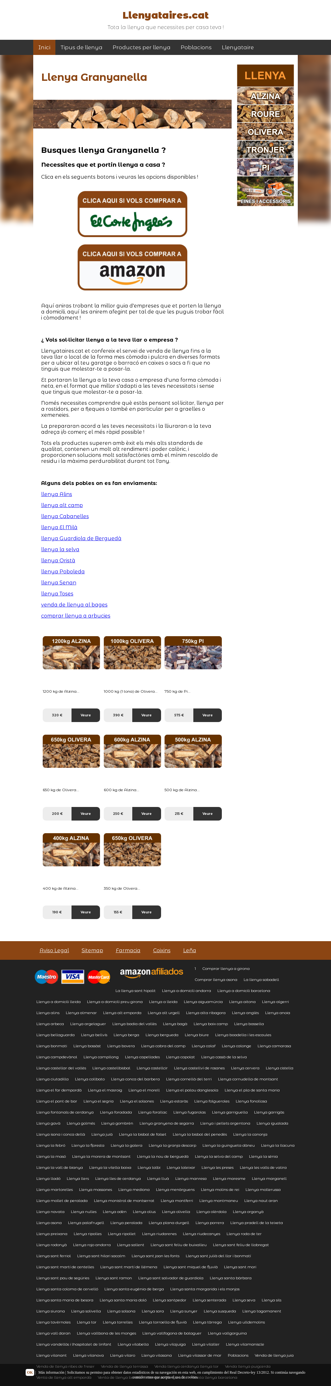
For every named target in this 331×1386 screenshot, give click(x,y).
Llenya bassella (249, 1023)
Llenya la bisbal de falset (142, 1134)
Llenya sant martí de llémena (128, 1266)
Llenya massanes (95, 1189)
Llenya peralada (126, 1222)
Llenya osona (49, 1222)
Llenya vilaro (122, 1355)
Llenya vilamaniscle (245, 1344)
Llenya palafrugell (86, 1222)
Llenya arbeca (50, 1023)
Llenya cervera (245, 1068)
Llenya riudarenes (159, 1233)
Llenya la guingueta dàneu (229, 1145)
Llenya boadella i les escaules (243, 1034)
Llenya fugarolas (189, 1112)
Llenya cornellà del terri (189, 1079)
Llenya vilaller (206, 1344)
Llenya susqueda (220, 1311)
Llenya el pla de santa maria (252, 1090)
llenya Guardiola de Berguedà (81, 538)
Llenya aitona (242, 1001)
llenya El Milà (59, 527)
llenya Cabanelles (65, 516)
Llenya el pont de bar (56, 1101)
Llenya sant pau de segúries (62, 1277)
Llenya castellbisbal (111, 1068)
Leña (189, 950)
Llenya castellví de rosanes (199, 1068)
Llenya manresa (191, 1178)
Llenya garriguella (230, 1112)
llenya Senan (58, 583)
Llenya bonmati (51, 1045)
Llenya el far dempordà (59, 1090)
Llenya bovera (121, 1045)
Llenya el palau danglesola (192, 1090)
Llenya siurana (50, 1311)
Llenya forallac (152, 1112)
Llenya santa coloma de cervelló (67, 1289)
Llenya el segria (99, 1101)
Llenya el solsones (137, 1101)
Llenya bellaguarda (55, 1034)
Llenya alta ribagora (206, 1012)
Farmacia (128, 950)
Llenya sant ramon (114, 1277)
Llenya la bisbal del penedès (200, 1134)
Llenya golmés (81, 1123)
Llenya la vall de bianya (59, 1167)
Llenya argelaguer (88, 1023)
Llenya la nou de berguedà (163, 1156)
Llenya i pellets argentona (225, 1123)
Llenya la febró (50, 1145)
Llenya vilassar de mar (200, 1355)
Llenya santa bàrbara (231, 1277)
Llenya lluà (158, 1178)
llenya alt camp (62, 505)
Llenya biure (197, 1034)
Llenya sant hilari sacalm (101, 1255)
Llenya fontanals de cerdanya (65, 1112)
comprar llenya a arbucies (75, 616)
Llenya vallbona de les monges (106, 1333)
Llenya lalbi (149, 1167)
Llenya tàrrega (207, 1322)
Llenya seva (244, 1300)
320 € (57, 715)
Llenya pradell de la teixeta (256, 1222)
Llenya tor (87, 1322)
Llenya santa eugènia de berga (134, 1289)
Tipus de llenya (81, 47)
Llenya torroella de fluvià (163, 1322)
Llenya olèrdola (212, 1211)
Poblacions (196, 47)
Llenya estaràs (174, 1101)
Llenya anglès (245, 1012)
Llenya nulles (84, 1211)
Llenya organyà (248, 1211)
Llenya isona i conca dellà (60, 1134)
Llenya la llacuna (278, 1145)
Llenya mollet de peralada (62, 1200)
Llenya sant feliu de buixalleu (179, 1244)
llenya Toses (57, 594)
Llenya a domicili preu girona (115, 1001)
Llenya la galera (126, 1145)
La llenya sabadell (261, 979)
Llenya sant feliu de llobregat (241, 1244)
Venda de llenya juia (274, 1355)
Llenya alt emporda (122, 1012)
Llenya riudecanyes (201, 1233)
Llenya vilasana (156, 1355)
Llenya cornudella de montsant (248, 1079)
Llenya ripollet (122, 1233)
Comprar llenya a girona (226, 968)
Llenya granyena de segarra (167, 1123)
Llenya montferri (177, 1200)
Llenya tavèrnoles (53, 1322)
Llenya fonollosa (251, 1101)
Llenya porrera (210, 1222)
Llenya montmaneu (218, 1200)
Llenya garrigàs (269, 1112)
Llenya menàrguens (175, 1189)
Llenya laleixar (181, 1167)
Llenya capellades (142, 1056)
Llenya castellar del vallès (61, 1068)
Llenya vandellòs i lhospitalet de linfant (73, 1344)
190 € (57, 912)
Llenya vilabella (133, 1344)
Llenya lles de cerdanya (118, 1178)
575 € (179, 715)
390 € (118, 715)
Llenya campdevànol (56, 1056)
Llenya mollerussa (263, 1189)
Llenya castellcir (152, 1068)
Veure (86, 715)
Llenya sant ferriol (53, 1255)
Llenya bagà (175, 1023)
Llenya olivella (176, 1211)
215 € (179, 814)
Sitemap (92, 950)
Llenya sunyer (183, 1311)
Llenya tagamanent (261, 1311)
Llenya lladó (48, 1178)
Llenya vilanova (88, 1355)
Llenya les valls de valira (263, 1167)
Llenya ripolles (88, 1233)
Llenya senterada (209, 1300)
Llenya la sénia (263, 1156)
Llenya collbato (90, 1079)
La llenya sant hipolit (136, 990)
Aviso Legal (54, 950)
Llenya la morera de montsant (101, 1156)
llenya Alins (56, 494)
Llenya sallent (130, 1244)
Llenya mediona (134, 1189)
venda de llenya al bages (74, 605)
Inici (44, 47)
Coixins (162, 950)
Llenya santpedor (169, 1300)
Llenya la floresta (88, 1145)
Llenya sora (153, 1311)
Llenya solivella (86, 1311)
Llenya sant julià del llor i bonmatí (218, 1255)
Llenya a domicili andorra (186, 990)
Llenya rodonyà (51, 1244)
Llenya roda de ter (244, 1233)
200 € (57, 814)
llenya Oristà (58, 561)
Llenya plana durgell (169, 1222)
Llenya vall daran (53, 1333)
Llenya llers (78, 1178)
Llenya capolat (180, 1056)
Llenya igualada (272, 1123)
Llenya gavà (48, 1123)
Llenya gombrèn (117, 1123)
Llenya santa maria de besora (64, 1300)
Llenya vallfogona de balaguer (172, 1333)
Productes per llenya (142, 47)
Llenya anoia (277, 1012)
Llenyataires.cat (165, 15)
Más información (51, 1372)
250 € (118, 814)
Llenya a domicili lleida (58, 1001)
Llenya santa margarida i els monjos (205, 1289)
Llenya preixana (51, 1233)
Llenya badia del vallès (134, 1023)
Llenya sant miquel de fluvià (191, 1266)
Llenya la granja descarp (172, 1145)
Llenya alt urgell (164, 1012)
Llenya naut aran (261, 1200)
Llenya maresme (229, 1178)
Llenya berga (126, 1034)
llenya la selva (60, 550)
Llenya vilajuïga (170, 1344)
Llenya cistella (279, 1068)
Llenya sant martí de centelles (65, 1266)
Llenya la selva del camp (219, 1156)
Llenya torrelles (118, 1322)
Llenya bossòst (87, 1045)
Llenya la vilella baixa (110, 1167)
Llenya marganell (269, 1178)
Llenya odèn (115, 1211)
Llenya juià (102, 1134)
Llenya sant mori (240, 1266)
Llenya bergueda (162, 1034)
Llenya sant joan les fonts (155, 1255)
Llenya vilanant (51, 1355)
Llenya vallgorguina (227, 1333)
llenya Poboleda (63, 572)
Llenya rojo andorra (92, 1244)
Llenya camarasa (274, 1045)
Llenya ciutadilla (52, 1079)
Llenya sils (271, 1300)
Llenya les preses (218, 1167)
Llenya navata (50, 1211)
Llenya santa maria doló (123, 1300)
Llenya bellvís (94, 1034)
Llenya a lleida (163, 1001)
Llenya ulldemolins (246, 1322)
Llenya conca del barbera (135, 1079)
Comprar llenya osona (216, 979)
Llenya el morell (144, 1090)
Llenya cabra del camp (163, 1045)
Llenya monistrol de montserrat (124, 1200)
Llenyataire (238, 47)
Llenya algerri (275, 1001)
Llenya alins (47, 1012)
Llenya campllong (101, 1056)
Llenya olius (144, 1211)
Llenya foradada (116, 1112)
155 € (118, 912)
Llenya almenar (81, 1012)
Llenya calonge (236, 1045)
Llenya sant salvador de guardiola (170, 1277)
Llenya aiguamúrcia (203, 1001)
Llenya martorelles (54, 1189)
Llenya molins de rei (220, 1189)
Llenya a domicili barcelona (243, 990)
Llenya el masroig (105, 1090)
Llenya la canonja (250, 1134)
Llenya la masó (51, 1156)
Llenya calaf (203, 1045)
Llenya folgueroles (211, 1101)
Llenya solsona (121, 1311)
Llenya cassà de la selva (224, 1056)
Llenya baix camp (211, 1023)
